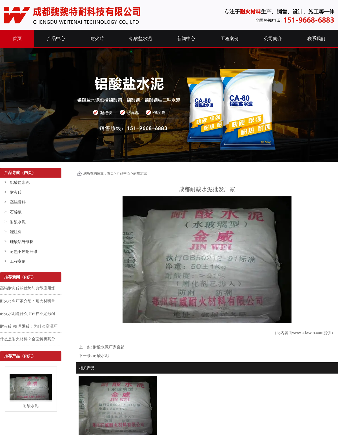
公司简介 (273, 38)
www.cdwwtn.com (307, 332)
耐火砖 (97, 38)
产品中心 (56, 38)
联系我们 (316, 38)
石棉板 (16, 212)
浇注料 (16, 231)
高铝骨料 (18, 202)
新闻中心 (186, 38)
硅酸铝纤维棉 (22, 241)
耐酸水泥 (18, 222)
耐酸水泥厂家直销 (108, 347)
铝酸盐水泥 (140, 38)
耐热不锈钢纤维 (23, 251)
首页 (17, 38)
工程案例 (230, 38)
